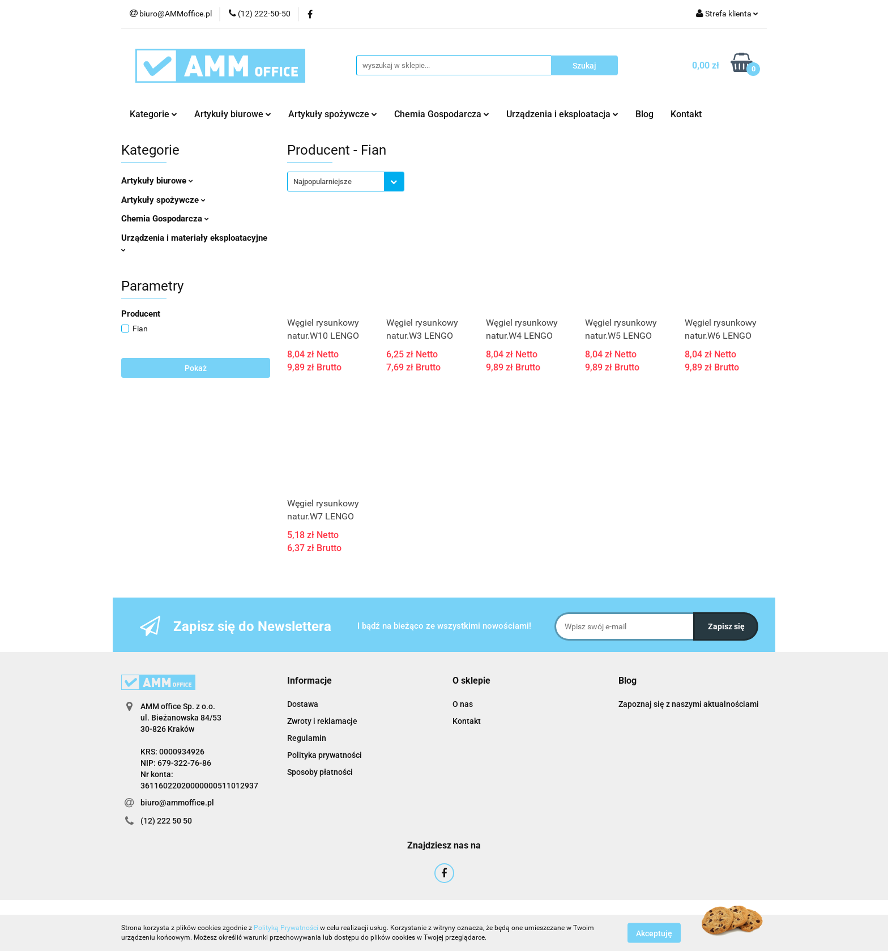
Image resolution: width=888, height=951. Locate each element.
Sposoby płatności (320, 772)
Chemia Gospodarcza (441, 114)
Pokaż (196, 368)
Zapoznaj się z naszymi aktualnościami (688, 704)
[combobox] (345, 181)
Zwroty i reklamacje (322, 721)
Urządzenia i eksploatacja (562, 114)
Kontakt (686, 114)
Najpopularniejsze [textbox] (322, 181)
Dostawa (302, 704)
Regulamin (306, 738)
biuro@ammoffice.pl (177, 802)
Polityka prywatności (324, 755)
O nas (462, 704)
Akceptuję (654, 932)
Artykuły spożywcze (332, 114)
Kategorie (153, 114)
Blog (644, 114)
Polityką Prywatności (286, 928)
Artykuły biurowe (232, 114)
